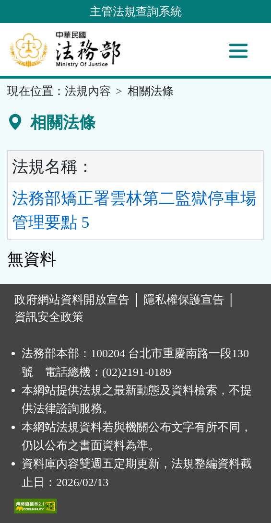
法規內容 (88, 91)
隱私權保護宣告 (183, 299)
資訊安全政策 (48, 317)
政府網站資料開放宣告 (72, 299)
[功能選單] (238, 50)
